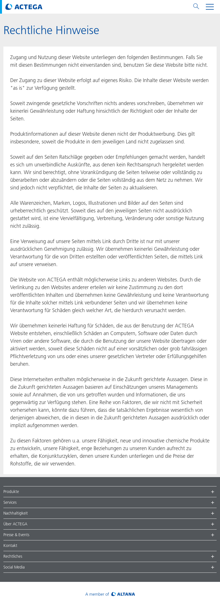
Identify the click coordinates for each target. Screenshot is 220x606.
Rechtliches (12, 556)
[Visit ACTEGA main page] (24, 7)
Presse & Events (16, 534)
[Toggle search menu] (196, 7)
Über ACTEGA (15, 523)
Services (9, 502)
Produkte (11, 491)
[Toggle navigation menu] (210, 7)
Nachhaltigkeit (15, 513)
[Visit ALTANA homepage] (110, 594)
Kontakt (10, 545)
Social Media (14, 567)
